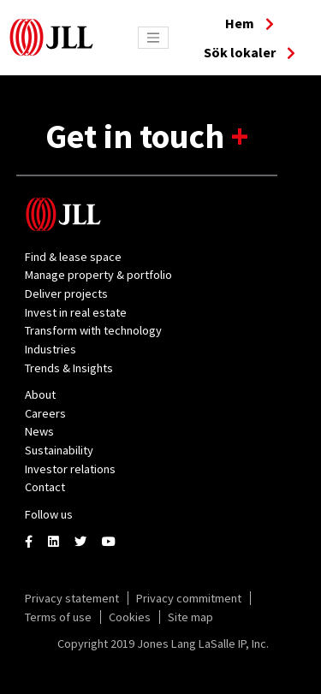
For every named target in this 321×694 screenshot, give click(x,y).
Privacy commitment (188, 598)
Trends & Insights (69, 368)
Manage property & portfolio (98, 274)
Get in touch (138, 136)
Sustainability (59, 450)
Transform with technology (93, 330)
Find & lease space (73, 256)
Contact (45, 487)
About (40, 394)
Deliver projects (66, 293)
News (39, 431)
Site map (190, 617)
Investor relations (70, 469)
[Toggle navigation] (153, 38)
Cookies (130, 617)
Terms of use (58, 617)
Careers (45, 413)
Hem (249, 23)
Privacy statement (72, 598)
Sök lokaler (249, 52)
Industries (50, 349)
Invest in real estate (76, 312)
